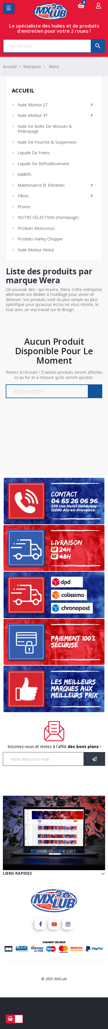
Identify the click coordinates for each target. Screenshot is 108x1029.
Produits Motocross (36, 228)
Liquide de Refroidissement (43, 163)
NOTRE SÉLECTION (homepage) (48, 217)
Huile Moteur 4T (33, 115)
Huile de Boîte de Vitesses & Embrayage (45, 129)
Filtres (23, 196)
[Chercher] (54, 46)
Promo (24, 206)
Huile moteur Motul (36, 250)
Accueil (23, 90)
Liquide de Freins (34, 152)
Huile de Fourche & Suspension (47, 142)
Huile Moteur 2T (33, 104)
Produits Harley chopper (40, 239)
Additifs (24, 174)
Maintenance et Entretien (41, 185)
